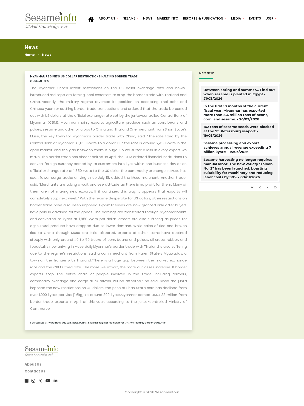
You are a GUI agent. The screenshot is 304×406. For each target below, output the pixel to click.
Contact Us (35, 372)
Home (30, 55)
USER (271, 19)
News (48, 55)
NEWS (147, 19)
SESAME (130, 19)
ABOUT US (108, 19)
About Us (33, 365)
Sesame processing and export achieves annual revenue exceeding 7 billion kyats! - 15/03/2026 (237, 148)
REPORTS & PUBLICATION (204, 19)
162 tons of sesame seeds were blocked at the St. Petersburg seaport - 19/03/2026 (238, 132)
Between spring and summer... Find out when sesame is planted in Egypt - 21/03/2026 (239, 95)
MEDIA (237, 19)
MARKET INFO (167, 19)
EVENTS (255, 19)
